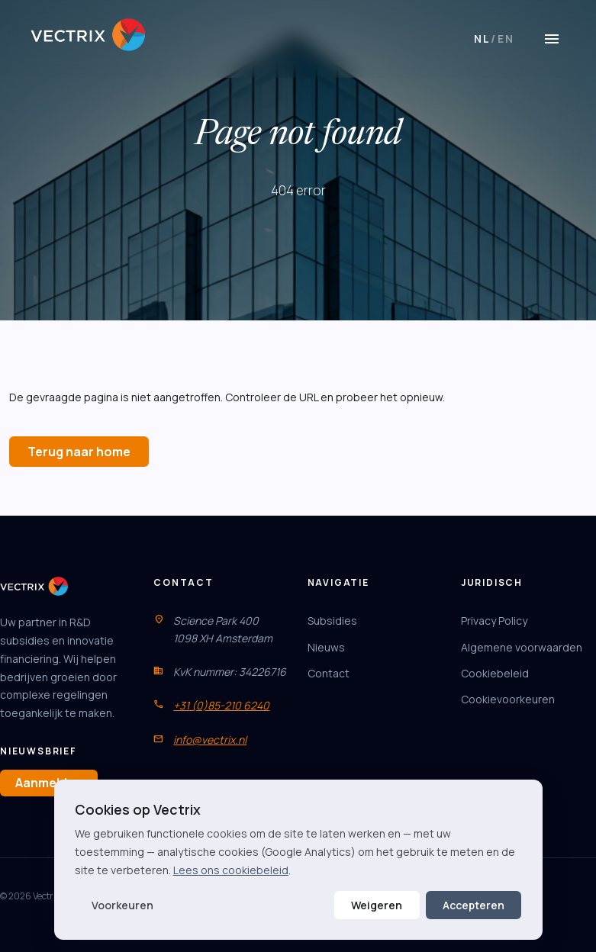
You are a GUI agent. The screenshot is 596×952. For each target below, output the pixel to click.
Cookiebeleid (495, 673)
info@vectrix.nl (209, 739)
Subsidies (332, 620)
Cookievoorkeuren (508, 699)
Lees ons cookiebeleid (230, 870)
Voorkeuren (122, 905)
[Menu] (551, 39)
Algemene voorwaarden (521, 647)
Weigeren (376, 905)
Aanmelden (48, 782)
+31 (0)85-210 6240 (221, 705)
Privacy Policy (494, 620)
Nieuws (326, 647)
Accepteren (473, 905)
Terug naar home (78, 451)
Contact (329, 673)
